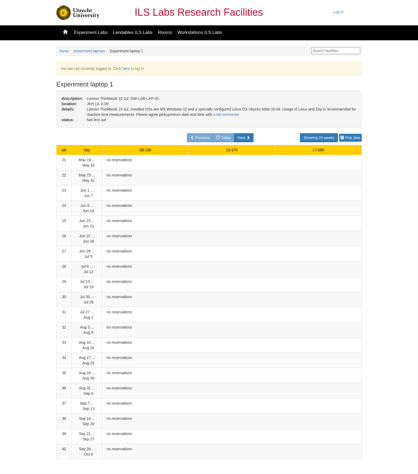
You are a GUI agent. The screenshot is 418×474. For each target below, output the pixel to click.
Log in (338, 12)
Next (244, 138)
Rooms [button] (165, 32)
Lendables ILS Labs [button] (132, 32)
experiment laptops (89, 51)
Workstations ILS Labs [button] (199, 32)
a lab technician (226, 114)
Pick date (350, 138)
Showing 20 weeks (319, 138)
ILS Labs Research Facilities (199, 12)
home (64, 51)
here (126, 68)
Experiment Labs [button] (91, 32)
